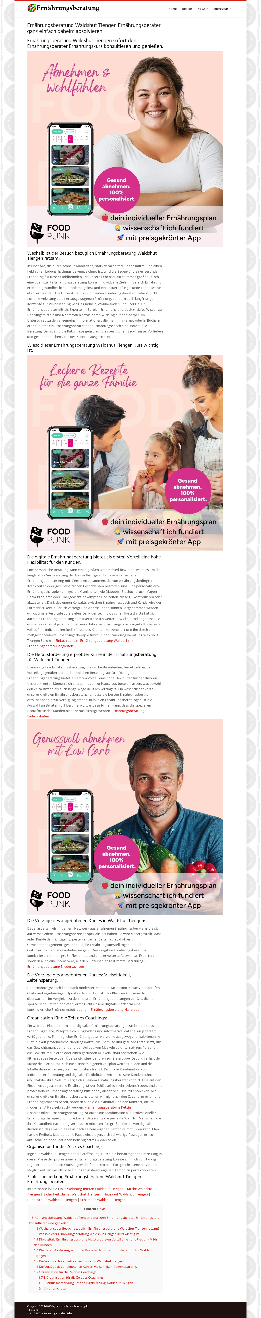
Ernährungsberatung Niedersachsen (55, 966)
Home (172, 9)
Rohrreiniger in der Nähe (58, 1313)
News (202, 9)
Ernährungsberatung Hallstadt (115, 1009)
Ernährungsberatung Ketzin (109, 1107)
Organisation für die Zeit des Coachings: (65, 1272)
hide (102, 1209)
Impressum (222, 9)
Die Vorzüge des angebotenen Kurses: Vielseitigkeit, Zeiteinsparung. (85, 1266)
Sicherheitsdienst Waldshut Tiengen (72, 1194)
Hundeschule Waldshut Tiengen (52, 1199)
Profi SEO (35, 1313)
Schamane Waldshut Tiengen (103, 1199)
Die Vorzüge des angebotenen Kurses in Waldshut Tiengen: (79, 1261)
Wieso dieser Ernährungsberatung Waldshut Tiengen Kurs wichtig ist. (87, 1234)
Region (187, 9)
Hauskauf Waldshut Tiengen (126, 1194)
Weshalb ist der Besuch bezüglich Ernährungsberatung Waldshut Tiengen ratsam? (96, 1228)
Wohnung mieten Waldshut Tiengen (95, 1189)
